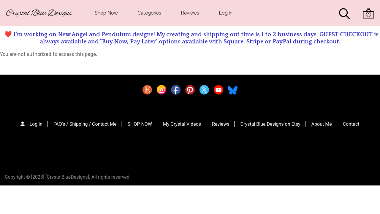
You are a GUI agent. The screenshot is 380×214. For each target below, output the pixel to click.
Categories (149, 13)
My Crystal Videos (182, 124)
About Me (321, 124)
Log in (225, 13)
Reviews (190, 13)
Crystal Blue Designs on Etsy (270, 124)
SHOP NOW (139, 124)
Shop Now (106, 13)
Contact (351, 124)
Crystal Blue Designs (39, 13)
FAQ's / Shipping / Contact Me (85, 124)
